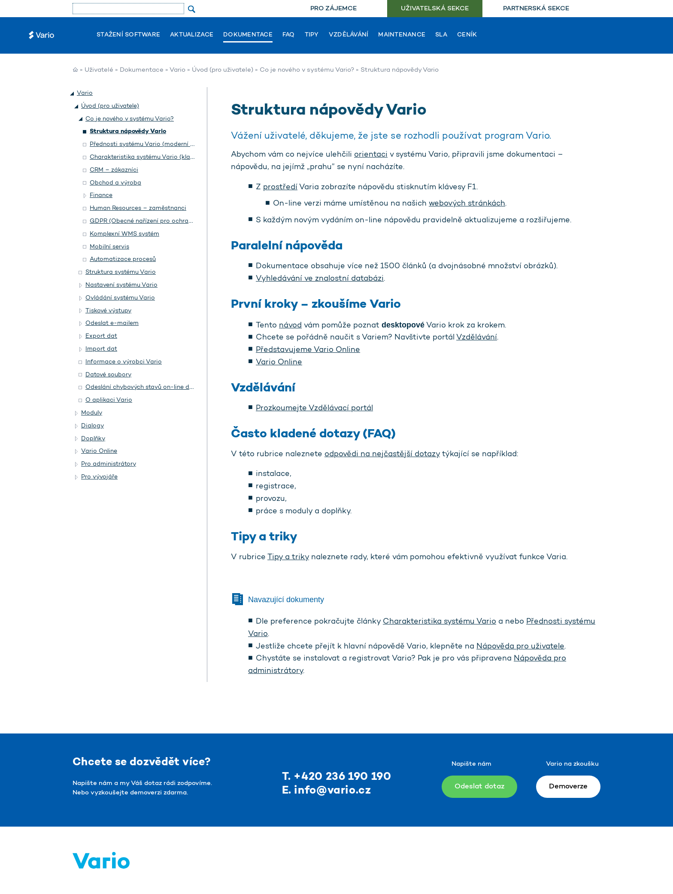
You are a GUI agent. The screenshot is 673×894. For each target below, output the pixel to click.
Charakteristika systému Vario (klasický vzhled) (158, 157)
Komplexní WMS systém (124, 234)
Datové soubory (108, 375)
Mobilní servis (109, 247)
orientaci (371, 155)
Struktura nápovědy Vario (128, 131)
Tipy (312, 35)
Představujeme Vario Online (308, 350)
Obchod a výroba (115, 183)
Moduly (91, 413)
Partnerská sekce (536, 9)
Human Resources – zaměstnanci (138, 208)
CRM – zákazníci (114, 170)
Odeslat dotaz (479, 786)
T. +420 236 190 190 (336, 777)
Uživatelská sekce (435, 9)
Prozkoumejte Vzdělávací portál (314, 408)
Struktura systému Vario (120, 272)
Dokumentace (248, 35)
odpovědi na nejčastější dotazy (382, 454)
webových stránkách (467, 204)
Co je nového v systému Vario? (307, 70)
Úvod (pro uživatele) (222, 70)
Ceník (467, 35)
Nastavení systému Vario (121, 285)
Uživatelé (99, 70)
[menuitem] (333, 9)
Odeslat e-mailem (112, 323)
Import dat (101, 349)
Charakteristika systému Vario (439, 622)
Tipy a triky (288, 557)
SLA (441, 35)
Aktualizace (191, 35)
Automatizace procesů (123, 259)
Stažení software (128, 35)
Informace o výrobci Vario (123, 362)
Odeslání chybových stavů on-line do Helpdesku (155, 387)
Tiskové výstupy (108, 311)
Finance (101, 195)
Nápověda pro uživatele (520, 647)
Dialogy (92, 426)
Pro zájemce (333, 9)
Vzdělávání (349, 35)
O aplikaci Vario (108, 400)
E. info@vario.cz (326, 790)
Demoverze (568, 786)
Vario (177, 70)
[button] (72, 93)
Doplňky (93, 439)
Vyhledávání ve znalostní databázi (320, 279)
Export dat (101, 336)
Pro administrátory (108, 464)
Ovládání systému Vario (120, 298)
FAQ (288, 35)
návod (290, 326)
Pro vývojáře (99, 477)
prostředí (280, 187)
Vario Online (279, 363)
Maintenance (401, 35)
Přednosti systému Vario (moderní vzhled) (150, 144)
